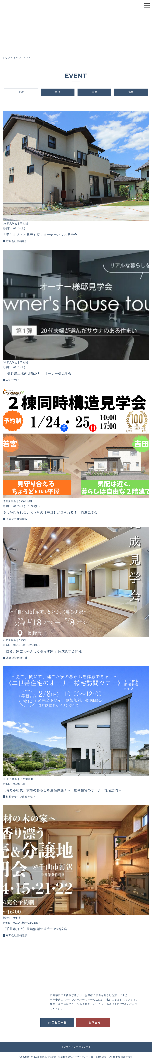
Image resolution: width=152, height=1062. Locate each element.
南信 (130, 92)
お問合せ (95, 1022)
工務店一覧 (59, 1022)
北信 (21, 92)
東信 (94, 92)
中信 (57, 92)
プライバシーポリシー (76, 1047)
